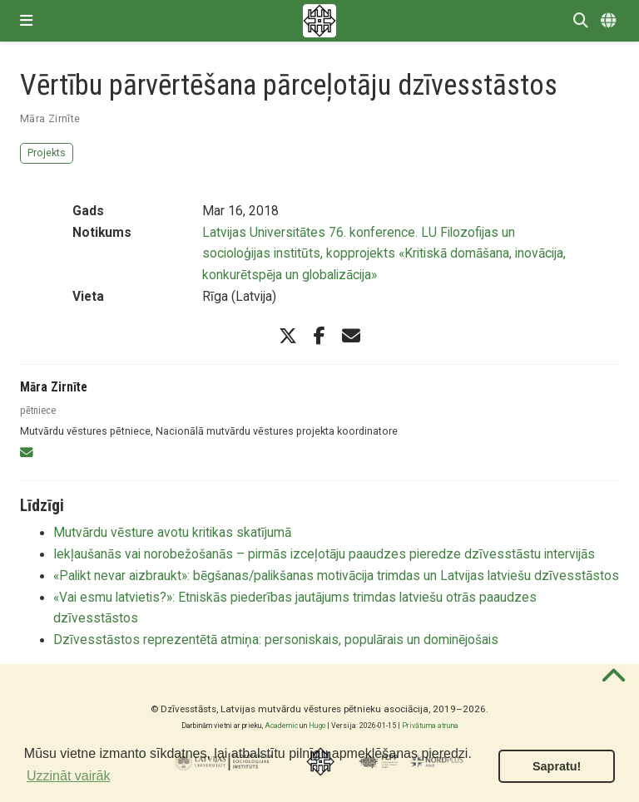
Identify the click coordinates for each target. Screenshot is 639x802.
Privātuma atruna (430, 725)
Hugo (317, 725)
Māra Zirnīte (50, 118)
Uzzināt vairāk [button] (68, 776)
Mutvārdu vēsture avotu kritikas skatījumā (172, 532)
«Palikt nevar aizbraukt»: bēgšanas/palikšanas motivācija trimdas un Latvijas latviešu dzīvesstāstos (336, 575)
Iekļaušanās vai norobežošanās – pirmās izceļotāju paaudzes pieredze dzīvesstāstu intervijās (324, 554)
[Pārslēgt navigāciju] (26, 21)
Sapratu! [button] (556, 766)
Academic (281, 725)
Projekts (46, 152)
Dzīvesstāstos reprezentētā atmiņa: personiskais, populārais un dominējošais (275, 639)
